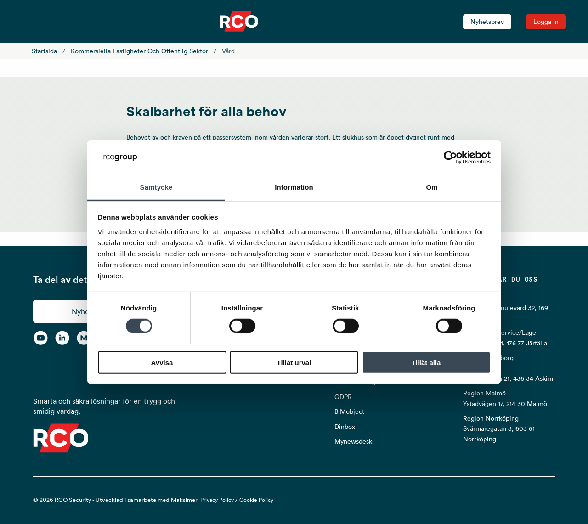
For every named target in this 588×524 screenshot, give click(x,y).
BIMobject (349, 411)
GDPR (343, 397)
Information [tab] (294, 187)
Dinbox (344, 427)
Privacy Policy (217, 500)
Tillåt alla (426, 362)
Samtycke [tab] (156, 187)
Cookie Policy (256, 500)
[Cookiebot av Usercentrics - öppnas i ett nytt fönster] (450, 157)
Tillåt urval (294, 362)
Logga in (546, 21)
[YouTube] (40, 337)
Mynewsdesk (353, 441)
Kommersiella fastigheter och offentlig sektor (139, 51)
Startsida (44, 51)
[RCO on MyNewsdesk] (83, 337)
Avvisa (162, 362)
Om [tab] (431, 187)
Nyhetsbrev (487, 21)
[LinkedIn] (62, 337)
